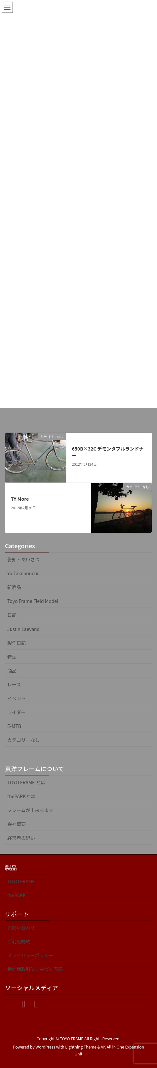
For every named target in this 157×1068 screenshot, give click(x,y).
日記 (12, 615)
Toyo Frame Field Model (32, 601)
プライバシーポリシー (30, 955)
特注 (12, 656)
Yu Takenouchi (22, 573)
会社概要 (16, 824)
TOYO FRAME (21, 881)
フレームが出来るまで (30, 810)
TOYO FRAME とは (26, 782)
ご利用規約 (18, 941)
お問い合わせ (21, 927)
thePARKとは (21, 796)
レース (14, 684)
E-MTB (14, 726)
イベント (16, 698)
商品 (12, 670)
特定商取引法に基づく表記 (35, 969)
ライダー (16, 712)
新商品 (14, 587)
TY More (20, 498)
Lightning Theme (81, 1047)
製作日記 (16, 643)
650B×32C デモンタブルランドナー (107, 451)
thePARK (16, 895)
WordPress (45, 1047)
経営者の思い (21, 837)
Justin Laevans (23, 629)
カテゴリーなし (23, 740)
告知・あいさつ (23, 559)
